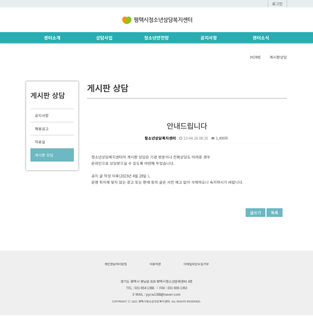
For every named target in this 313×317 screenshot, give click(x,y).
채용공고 (42, 128)
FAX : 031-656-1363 (173, 289)
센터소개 (52, 38)
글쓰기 (255, 213)
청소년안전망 (156, 38)
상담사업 (104, 38)
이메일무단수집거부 (197, 265)
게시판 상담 (44, 155)
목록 (274, 213)
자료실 (40, 142)
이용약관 (155, 265)
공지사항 (208, 38)
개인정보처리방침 (114, 265)
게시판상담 (278, 57)
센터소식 (261, 38)
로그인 (277, 3)
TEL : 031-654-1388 (140, 289)
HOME (255, 57)
